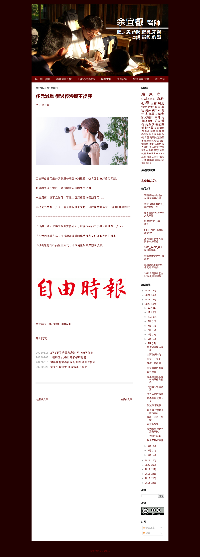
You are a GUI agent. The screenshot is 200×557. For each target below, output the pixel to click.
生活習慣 (154, 147)
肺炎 (152, 131)
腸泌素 (159, 113)
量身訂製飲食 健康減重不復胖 (68, 367)
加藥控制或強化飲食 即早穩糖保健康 (73, 362)
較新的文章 (42, 399)
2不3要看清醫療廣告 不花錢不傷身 (71, 352)
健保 (148, 110)
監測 (147, 131)
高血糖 (149, 124)
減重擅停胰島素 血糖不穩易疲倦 (155, 379)
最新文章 (160, 79)
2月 (150, 450)
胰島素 (156, 110)
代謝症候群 (153, 157)
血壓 (146, 137)
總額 (156, 150)
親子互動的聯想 (155, 440)
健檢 (151, 144)
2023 (148, 299)
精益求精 (106, 79)
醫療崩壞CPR (141, 79)
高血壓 (149, 113)
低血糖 (157, 144)
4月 (150, 343)
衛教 (160, 99)
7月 (150, 330)
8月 (150, 325)
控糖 (161, 147)
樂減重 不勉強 (154, 405)
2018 (148, 474)
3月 (150, 446)
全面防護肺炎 (154, 354)
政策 (157, 106)
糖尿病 (152, 94)
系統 (157, 120)
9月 (150, 321)
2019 (148, 469)
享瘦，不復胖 (154, 363)
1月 (150, 455)
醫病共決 (150, 127)
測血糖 (152, 134)
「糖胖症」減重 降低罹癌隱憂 (68, 357)
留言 (146, 533)
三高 (143, 157)
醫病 (156, 141)
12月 (150, 308)
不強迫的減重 (154, 436)
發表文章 (149, 527)
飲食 (151, 106)
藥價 (158, 131)
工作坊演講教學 (86, 79)
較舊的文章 (126, 399)
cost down (159, 160)
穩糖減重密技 (64, 79)
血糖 (154, 103)
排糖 (143, 163)
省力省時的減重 (155, 394)
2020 (148, 465)
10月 (150, 316)
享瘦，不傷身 (154, 359)
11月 (150, 312)
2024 (148, 295)
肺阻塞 (148, 163)
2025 (148, 290)
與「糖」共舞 (42, 79)
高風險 (153, 137)
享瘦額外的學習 (155, 368)
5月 (150, 339)
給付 (151, 120)
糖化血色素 (147, 150)
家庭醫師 (147, 117)
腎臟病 (150, 160)
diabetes (148, 99)
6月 (150, 334)
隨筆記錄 (122, 79)
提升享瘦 (151, 372)
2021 (148, 460)
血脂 (159, 134)
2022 (148, 304)
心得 (145, 103)
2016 (148, 483)
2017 (148, 478)
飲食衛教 (149, 141)
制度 (161, 103)
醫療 (144, 106)
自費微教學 (152, 424)
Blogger (105, 551)
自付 (143, 160)
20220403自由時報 (59, 324)
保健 (157, 117)
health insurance (155, 153)
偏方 (161, 157)
